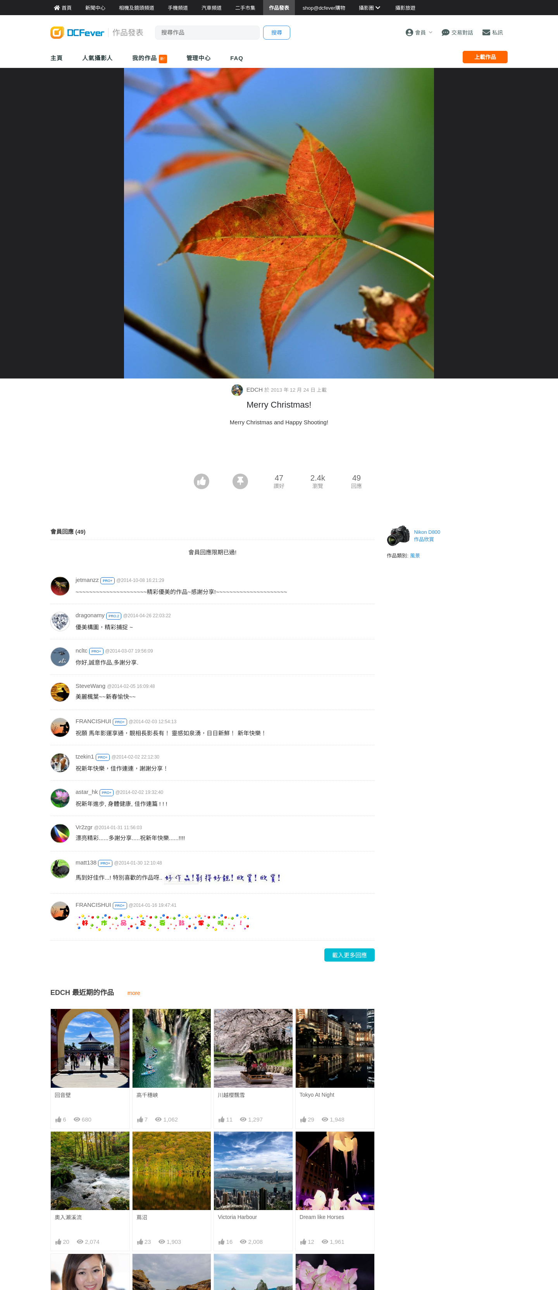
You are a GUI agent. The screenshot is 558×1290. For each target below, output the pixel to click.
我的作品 (149, 59)
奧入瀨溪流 (68, 1217)
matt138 (86, 862)
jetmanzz (87, 579)
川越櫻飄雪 (231, 1095)
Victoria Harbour (237, 1217)
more (133, 993)
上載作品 (485, 57)
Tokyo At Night (317, 1095)
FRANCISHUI (93, 721)
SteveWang (90, 685)
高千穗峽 (147, 1095)
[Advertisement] (279, 452)
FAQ (236, 58)
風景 (415, 556)
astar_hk (87, 791)
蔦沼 (141, 1217)
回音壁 (63, 1095)
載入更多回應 (349, 955)
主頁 (56, 58)
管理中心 (198, 58)
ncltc (82, 650)
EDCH (248, 389)
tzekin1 (85, 756)
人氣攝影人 (97, 58)
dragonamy (90, 615)
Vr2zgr (84, 827)
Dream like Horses (322, 1217)
